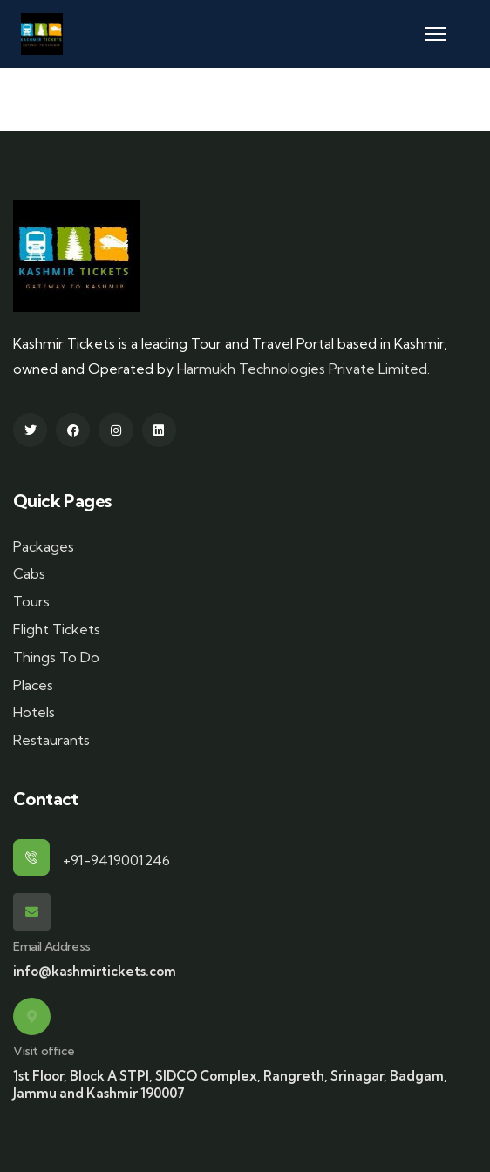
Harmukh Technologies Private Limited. (303, 368)
